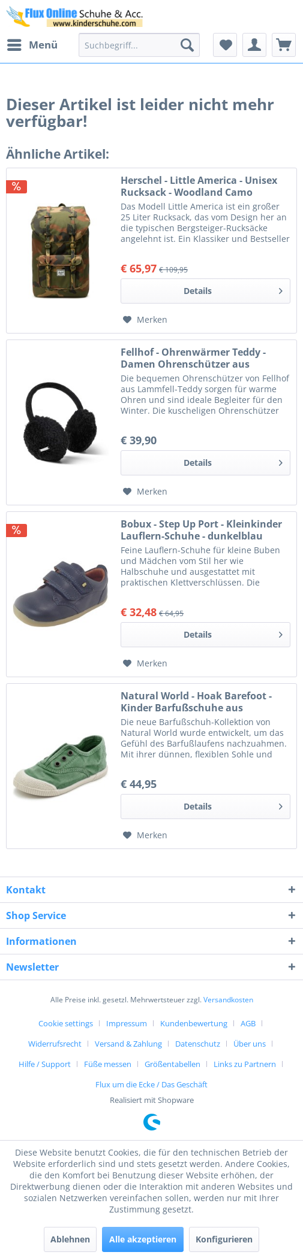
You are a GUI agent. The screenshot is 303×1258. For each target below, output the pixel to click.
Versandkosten (228, 1000)
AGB (248, 1023)
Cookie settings (65, 1023)
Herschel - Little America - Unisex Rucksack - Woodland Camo (199, 186)
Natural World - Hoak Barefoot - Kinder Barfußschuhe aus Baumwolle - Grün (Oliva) (196, 702)
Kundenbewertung (193, 1023)
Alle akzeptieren (142, 1239)
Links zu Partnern (245, 1064)
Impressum (126, 1023)
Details (233, 288)
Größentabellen (172, 1064)
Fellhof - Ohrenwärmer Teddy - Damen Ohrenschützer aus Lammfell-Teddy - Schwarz (193, 358)
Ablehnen (70, 1239)
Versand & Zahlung (128, 1043)
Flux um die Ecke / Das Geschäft (151, 1084)
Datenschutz (197, 1043)
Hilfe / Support (45, 1064)
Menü (32, 43)
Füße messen (107, 1064)
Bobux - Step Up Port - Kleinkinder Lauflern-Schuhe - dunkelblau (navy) (201, 530)
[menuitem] (32, 45)
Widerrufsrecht (55, 1043)
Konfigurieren (224, 1239)
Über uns (249, 1043)
